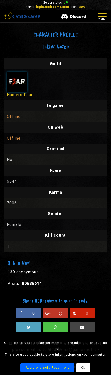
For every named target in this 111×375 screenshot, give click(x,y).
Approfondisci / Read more (47, 367)
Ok (83, 367)
